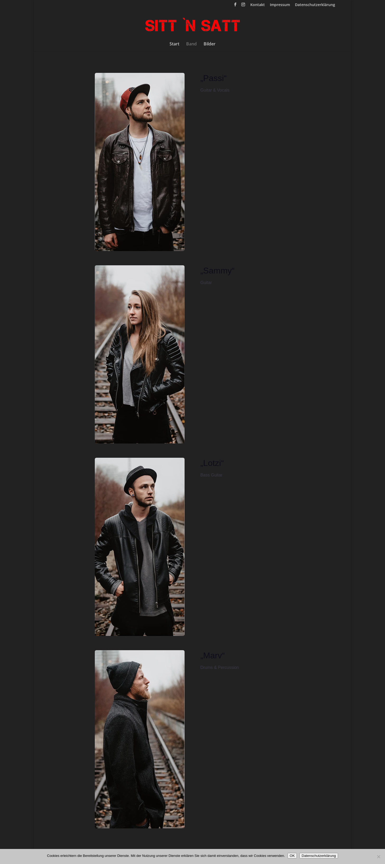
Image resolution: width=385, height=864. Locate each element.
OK (292, 856)
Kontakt (257, 5)
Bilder (209, 44)
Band (191, 44)
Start (174, 44)
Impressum (280, 5)
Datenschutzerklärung (315, 5)
